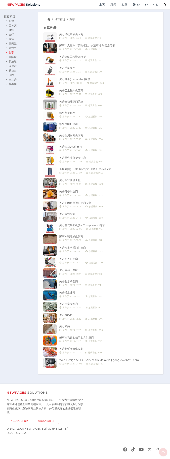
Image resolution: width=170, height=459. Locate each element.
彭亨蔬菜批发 (80, 114)
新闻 (113, 4)
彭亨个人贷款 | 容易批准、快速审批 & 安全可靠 (87, 47)
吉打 (9, 34)
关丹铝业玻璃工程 (81, 182)
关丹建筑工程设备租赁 (80, 58)
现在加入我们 (46, 420)
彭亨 (9, 52)
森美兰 (11, 43)
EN (138, 4)
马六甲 (11, 48)
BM (146, 4)
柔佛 (9, 20)
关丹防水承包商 (80, 283)
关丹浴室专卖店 (80, 305)
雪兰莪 (11, 25)
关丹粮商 (81, 328)
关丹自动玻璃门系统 (80, 103)
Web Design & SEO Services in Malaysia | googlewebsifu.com (99, 362)
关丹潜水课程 (80, 294)
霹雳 (9, 39)
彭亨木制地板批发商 (80, 238)
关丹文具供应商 (81, 260)
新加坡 (11, 61)
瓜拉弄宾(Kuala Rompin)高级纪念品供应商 (85, 171)
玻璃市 (11, 66)
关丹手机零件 (80, 69)
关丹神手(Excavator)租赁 (81, 81)
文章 (124, 4)
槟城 (9, 30)
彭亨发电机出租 (80, 126)
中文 (155, 4)
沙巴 (9, 75)
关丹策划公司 (81, 216)
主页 (102, 4)
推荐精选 (9, 16)
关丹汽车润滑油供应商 (81, 249)
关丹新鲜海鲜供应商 (80, 350)
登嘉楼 (11, 84)
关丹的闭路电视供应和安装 (81, 204)
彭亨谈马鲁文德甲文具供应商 (80, 339)
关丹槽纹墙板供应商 (80, 36)
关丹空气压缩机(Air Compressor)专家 (82, 227)
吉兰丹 (11, 79)
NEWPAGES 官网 (19, 420)
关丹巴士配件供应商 (80, 92)
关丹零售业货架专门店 (81, 159)
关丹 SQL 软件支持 (80, 148)
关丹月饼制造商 (81, 193)
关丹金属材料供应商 (81, 137)
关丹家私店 (81, 317)
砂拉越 (11, 70)
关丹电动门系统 (80, 272)
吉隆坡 (11, 57)
